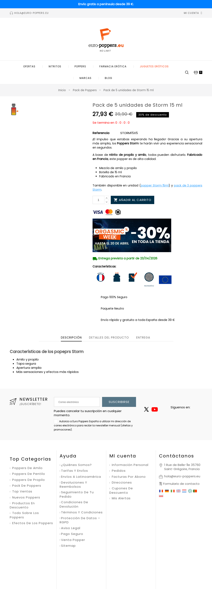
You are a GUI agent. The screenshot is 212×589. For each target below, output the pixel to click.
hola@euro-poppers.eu (182, 476)
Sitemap (68, 546)
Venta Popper (73, 540)
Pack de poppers (26, 486)
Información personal (129, 465)
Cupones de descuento (121, 490)
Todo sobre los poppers (24, 515)
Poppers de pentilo (28, 474)
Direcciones (121, 482)
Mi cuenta (122, 456)
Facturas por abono (128, 477)
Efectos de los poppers (32, 523)
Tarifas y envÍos (74, 471)
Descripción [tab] (71, 337)
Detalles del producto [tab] (109, 337)
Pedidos (118, 471)
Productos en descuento (22, 505)
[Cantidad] (98, 200)
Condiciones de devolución (74, 504)
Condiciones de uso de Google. (153, 562)
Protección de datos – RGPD (80, 520)
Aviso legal (70, 528)
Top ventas (21, 491)
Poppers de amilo (27, 468)
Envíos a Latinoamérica (81, 477)
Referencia (101, 133)
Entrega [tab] (143, 337)
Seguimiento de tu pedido (77, 494)
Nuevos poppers (25, 497)
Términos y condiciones (82, 512)
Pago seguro (72, 534)
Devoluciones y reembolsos (73, 484)
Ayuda (68, 456)
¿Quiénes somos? (76, 465)
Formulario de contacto (181, 483)
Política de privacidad (116, 562)
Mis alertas (121, 498)
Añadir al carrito (132, 200)
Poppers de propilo (28, 480)
